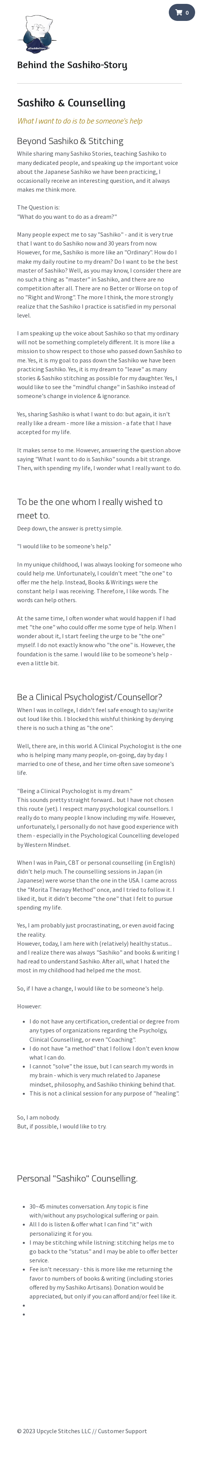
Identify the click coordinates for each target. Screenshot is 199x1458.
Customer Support (122, 1431)
